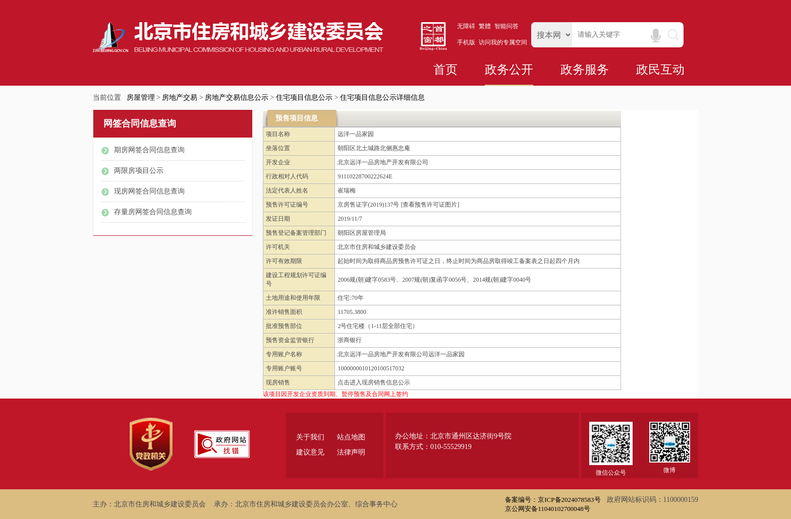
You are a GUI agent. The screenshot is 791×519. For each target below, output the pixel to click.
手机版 (466, 42)
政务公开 (509, 69)
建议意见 (310, 452)
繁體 (485, 26)
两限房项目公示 (138, 170)
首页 (445, 69)
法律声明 (351, 452)
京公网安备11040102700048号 (547, 508)
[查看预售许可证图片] (430, 204)
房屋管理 (141, 97)
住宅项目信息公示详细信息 (382, 97)
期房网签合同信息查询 (149, 150)
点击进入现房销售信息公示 (373, 382)
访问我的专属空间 (503, 42)
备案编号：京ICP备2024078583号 (552, 499)
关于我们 (310, 437)
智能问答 (506, 26)
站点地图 (351, 437)
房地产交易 (179, 97)
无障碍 (466, 26)
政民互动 (660, 69)
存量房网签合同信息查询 (153, 212)
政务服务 (584, 69)
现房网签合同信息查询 (149, 191)
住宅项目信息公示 (304, 97)
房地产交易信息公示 (236, 97)
